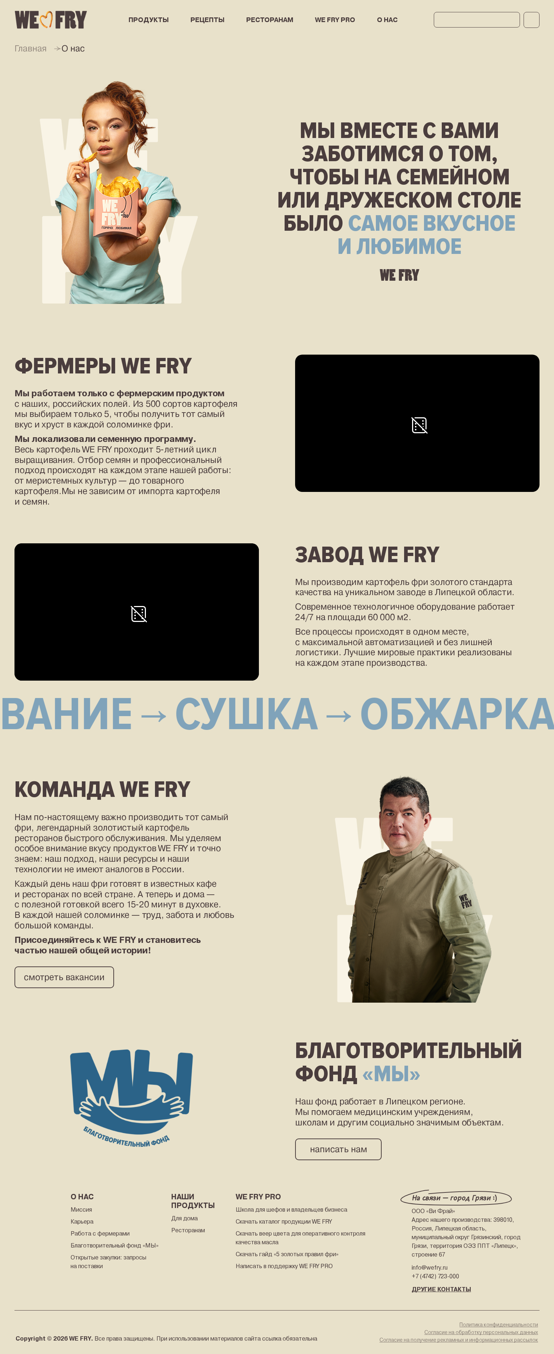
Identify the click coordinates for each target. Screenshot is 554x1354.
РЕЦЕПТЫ (207, 20)
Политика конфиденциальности (498, 1325)
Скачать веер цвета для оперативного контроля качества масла (300, 1238)
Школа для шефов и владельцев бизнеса (291, 1209)
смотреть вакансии (64, 977)
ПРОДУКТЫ (149, 20)
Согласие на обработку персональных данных (481, 1332)
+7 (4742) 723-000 (435, 1276)
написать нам (338, 1149)
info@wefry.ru (430, 1267)
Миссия (81, 1209)
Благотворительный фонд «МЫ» (115, 1245)
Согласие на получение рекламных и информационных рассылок (458, 1340)
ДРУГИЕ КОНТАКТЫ (441, 1289)
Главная (30, 48)
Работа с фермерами (100, 1233)
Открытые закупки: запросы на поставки (108, 1262)
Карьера (82, 1221)
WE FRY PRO (335, 20)
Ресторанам (188, 1230)
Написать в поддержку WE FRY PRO (284, 1266)
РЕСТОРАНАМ (269, 20)
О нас (387, 20)
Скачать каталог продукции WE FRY (284, 1221)
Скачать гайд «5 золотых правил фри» (287, 1254)
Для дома (184, 1218)
